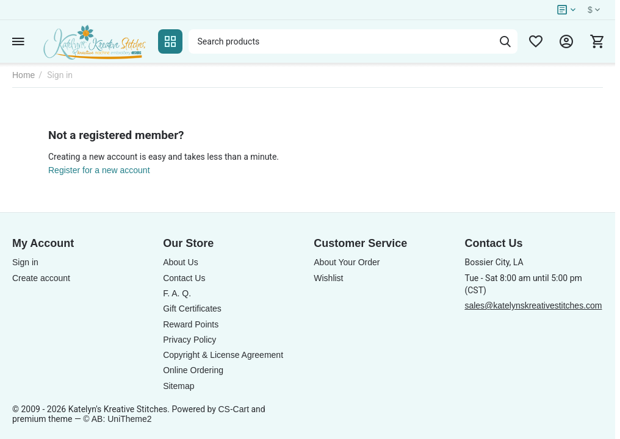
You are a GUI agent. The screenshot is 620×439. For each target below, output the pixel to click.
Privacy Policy (189, 339)
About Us (180, 262)
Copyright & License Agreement (223, 355)
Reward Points (190, 324)
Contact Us (184, 278)
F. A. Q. (177, 293)
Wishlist (328, 278)
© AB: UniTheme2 (117, 419)
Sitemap (178, 386)
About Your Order (347, 262)
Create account (41, 278)
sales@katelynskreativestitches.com (533, 305)
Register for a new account (99, 170)
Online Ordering (193, 370)
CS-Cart (233, 409)
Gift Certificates (192, 308)
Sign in (25, 262)
